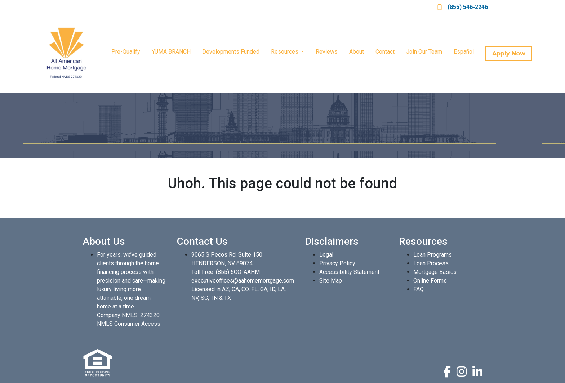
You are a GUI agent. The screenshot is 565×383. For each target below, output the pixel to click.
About (356, 51)
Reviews (327, 51)
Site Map (330, 280)
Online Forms (430, 280)
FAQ (418, 289)
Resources (285, 51)
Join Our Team (424, 51)
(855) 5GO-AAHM (238, 272)
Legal (326, 254)
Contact (385, 51)
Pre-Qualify (125, 51)
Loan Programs (432, 254)
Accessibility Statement (349, 272)
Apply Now (508, 53)
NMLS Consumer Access (128, 323)
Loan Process (431, 263)
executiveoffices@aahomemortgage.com (242, 280)
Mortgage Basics (435, 272)
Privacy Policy (337, 263)
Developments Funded (230, 51)
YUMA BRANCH (171, 51)
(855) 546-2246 (462, 7)
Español (464, 51)
